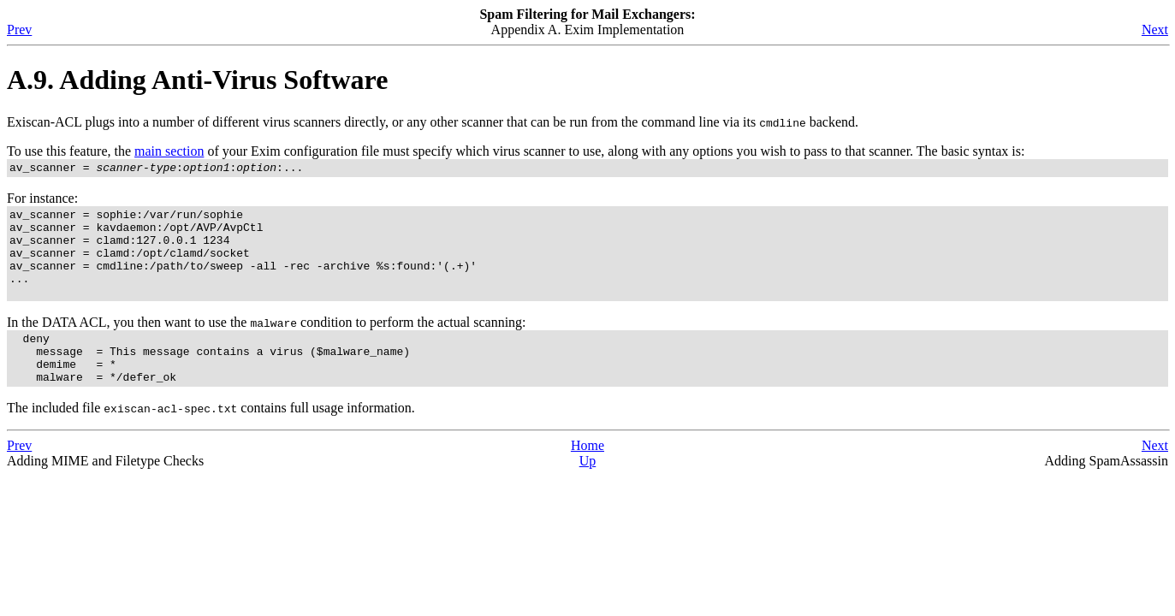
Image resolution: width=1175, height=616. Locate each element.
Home (587, 476)
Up (587, 491)
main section (169, 151)
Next (1155, 29)
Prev (19, 29)
